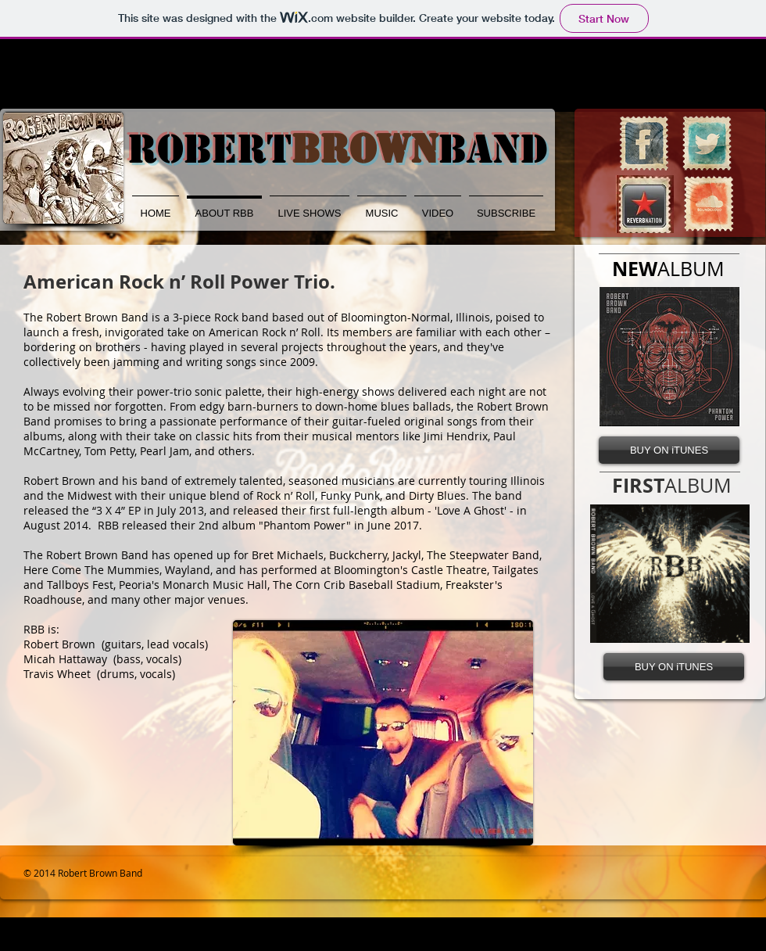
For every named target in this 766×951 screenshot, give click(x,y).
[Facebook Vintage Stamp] (643, 143)
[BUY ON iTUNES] (669, 450)
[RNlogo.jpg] (645, 204)
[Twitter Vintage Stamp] (707, 143)
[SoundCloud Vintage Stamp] (709, 204)
